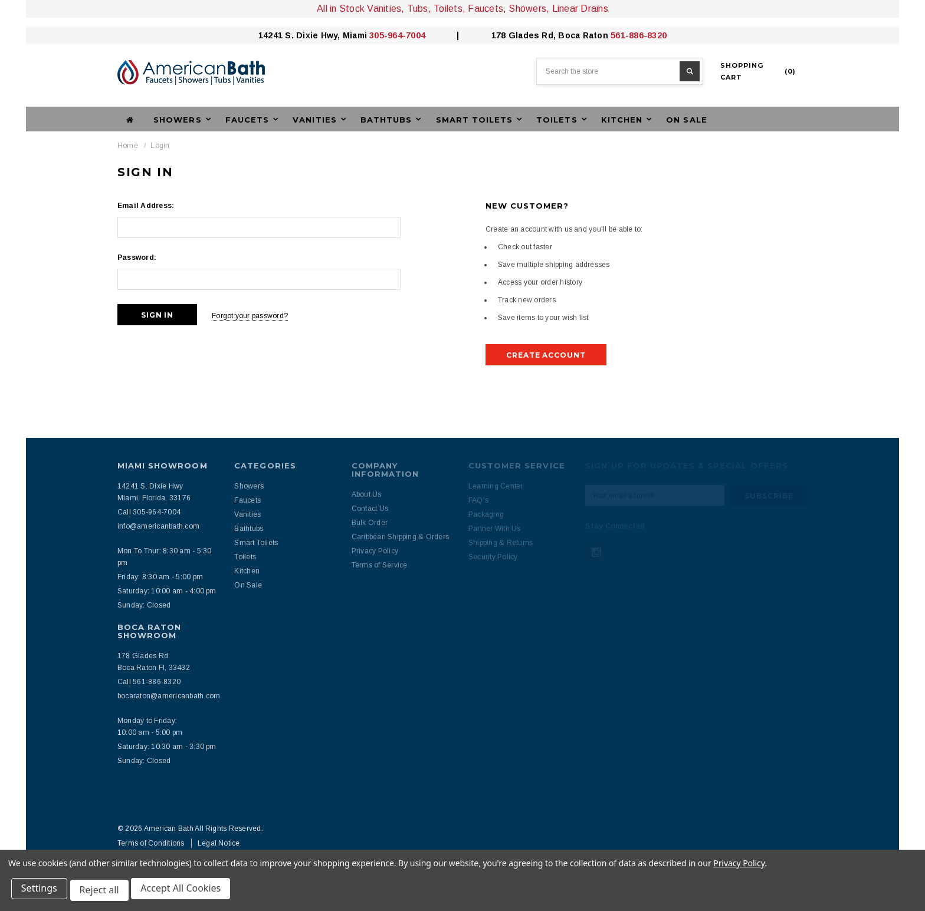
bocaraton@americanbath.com (168, 696)
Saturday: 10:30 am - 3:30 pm (167, 746)
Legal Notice (219, 843)
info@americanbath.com (158, 526)
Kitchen (247, 571)
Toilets (245, 557)
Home (127, 145)
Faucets (247, 500)
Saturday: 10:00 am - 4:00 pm (167, 591)
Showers (249, 486)
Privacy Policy (739, 866)
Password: (136, 257)
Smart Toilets (256, 543)
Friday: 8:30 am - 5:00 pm (160, 577)
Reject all (103, 892)
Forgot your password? (258, 315)
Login (159, 145)
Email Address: (145, 206)
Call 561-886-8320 (149, 682)
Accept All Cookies (186, 892)
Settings (41, 892)
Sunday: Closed (143, 605)
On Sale (686, 119)
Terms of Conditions (151, 843)
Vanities (247, 514)
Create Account (546, 355)
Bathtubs (248, 528)
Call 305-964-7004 (149, 512)
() (758, 71)
